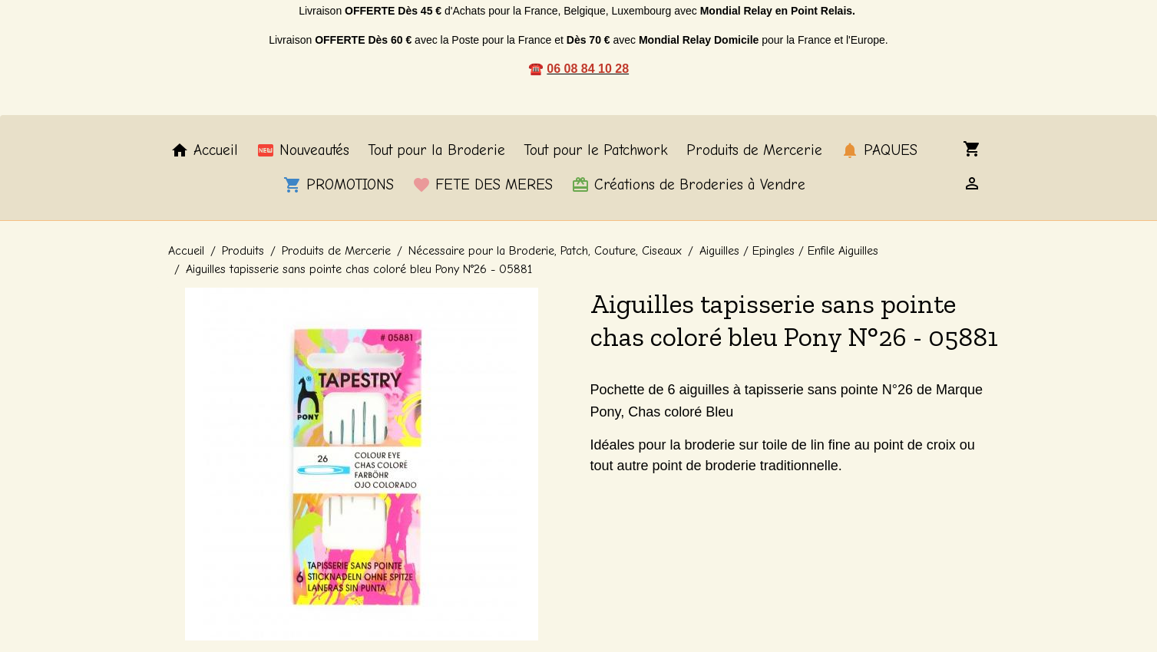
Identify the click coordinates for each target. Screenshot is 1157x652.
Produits (243, 251)
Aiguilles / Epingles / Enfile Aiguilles (788, 251)
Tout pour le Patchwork (596, 150)
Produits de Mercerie (754, 150)
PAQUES (879, 150)
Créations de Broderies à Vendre (688, 185)
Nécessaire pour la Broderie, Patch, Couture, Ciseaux (545, 251)
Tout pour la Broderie (436, 150)
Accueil (204, 150)
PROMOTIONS (338, 185)
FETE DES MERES (482, 185)
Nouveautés (302, 150)
